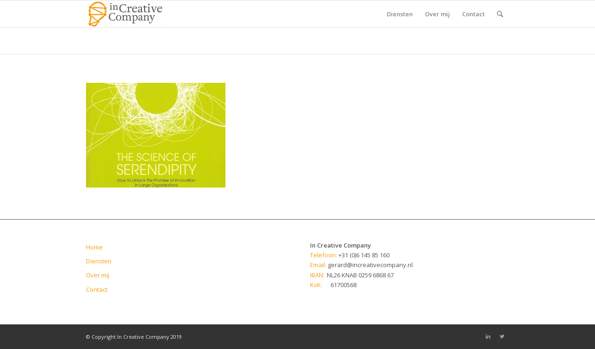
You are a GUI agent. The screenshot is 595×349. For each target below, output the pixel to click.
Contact (96, 289)
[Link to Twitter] (502, 336)
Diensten (99, 261)
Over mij (97, 275)
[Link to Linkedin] (488, 336)
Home (94, 247)
